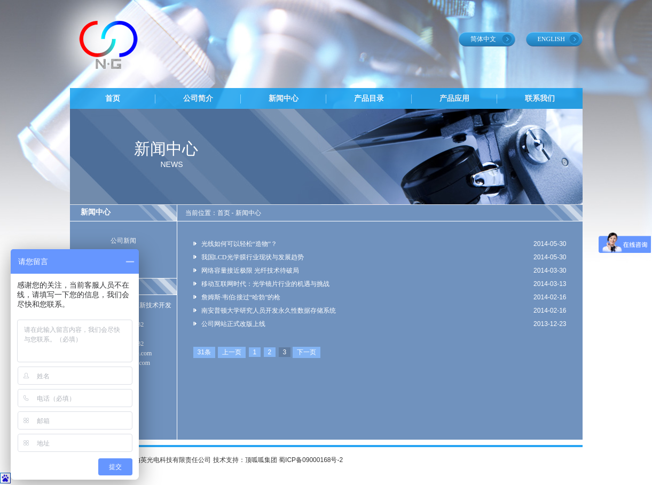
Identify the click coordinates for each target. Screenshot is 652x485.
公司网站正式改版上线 (233, 324)
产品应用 (454, 98)
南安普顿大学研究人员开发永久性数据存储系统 (268, 310)
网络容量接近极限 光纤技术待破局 (250, 270)
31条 (204, 352)
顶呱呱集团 (261, 460)
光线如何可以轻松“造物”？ (239, 244)
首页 (112, 98)
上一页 (231, 352)
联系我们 (540, 98)
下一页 (306, 352)
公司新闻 (123, 240)
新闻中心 (283, 98)
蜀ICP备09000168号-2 (311, 460)
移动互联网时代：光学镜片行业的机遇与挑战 (265, 284)
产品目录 (369, 98)
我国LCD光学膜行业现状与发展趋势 (252, 257)
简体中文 (483, 39)
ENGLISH (551, 39)
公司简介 (198, 98)
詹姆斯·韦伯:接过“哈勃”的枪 (241, 297)
